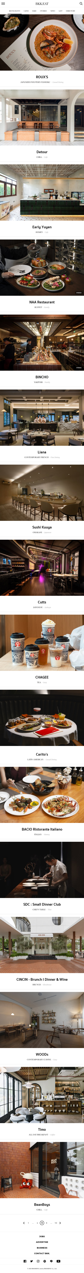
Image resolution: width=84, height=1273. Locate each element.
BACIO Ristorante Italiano (42, 829)
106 (56, 1223)
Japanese (47, 532)
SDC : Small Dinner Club (42, 904)
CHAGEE (42, 677)
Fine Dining (55, 457)
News (52, 11)
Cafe (46, 157)
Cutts (42, 602)
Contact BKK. (42, 1253)
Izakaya (48, 607)
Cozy (45, 682)
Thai (49, 910)
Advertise (42, 1242)
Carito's (42, 754)
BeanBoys (42, 1205)
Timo (42, 1129)
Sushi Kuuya (42, 527)
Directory (70, 11)
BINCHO (42, 377)
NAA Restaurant (42, 302)
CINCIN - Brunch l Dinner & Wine (42, 979)
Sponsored (78, 293)
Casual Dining (57, 82)
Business (42, 1248)
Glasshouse (47, 985)
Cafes (26, 11)
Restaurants (14, 11)
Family (46, 307)
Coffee (52, 1135)
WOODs (42, 1054)
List (60, 11)
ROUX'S (42, 77)
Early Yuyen (42, 227)
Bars (34, 11)
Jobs (42, 1236)
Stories (43, 11)
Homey (47, 834)
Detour (42, 152)
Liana (42, 452)
